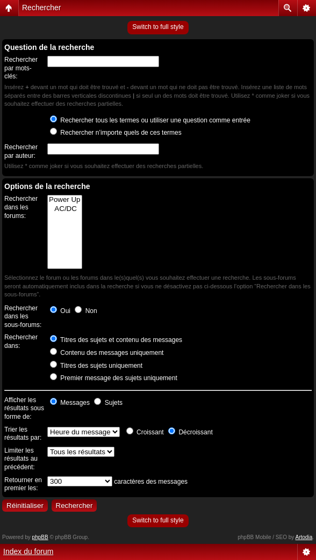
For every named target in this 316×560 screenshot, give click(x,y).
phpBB (40, 537)
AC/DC (65, 209)
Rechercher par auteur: (21, 151)
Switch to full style (157, 27)
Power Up (65, 200)
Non (86, 311)
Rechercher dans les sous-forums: (22, 316)
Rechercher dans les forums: (21, 207)
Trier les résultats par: (22, 434)
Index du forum (28, 551)
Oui (60, 311)
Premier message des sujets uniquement (113, 378)
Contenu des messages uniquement (106, 353)
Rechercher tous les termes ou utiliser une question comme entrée (150, 120)
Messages (70, 402)
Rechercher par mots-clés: (21, 68)
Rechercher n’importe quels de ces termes (116, 132)
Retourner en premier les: (23, 484)
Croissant (145, 432)
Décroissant (190, 432)
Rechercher (41, 7)
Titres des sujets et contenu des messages (116, 340)
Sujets (108, 402)
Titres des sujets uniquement (96, 365)
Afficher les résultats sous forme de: (24, 408)
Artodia (304, 537)
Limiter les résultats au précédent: (21, 459)
